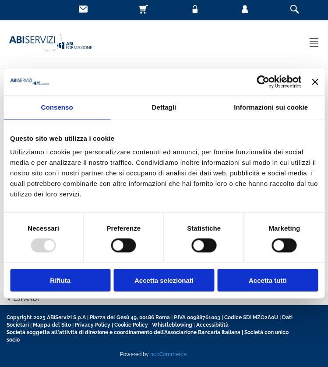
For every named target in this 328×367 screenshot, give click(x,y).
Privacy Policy (92, 325)
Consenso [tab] (57, 106)
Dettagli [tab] (164, 106)
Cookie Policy (131, 325)
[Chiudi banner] (315, 81)
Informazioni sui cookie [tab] (271, 106)
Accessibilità (212, 325)
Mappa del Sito (52, 325)
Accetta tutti (268, 280)
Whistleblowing (172, 325)
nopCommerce (168, 354)
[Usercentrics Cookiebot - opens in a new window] (263, 81)
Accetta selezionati (164, 280)
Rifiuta (60, 280)
